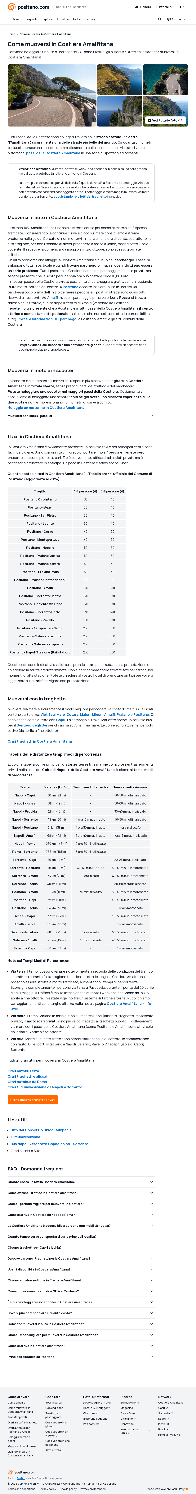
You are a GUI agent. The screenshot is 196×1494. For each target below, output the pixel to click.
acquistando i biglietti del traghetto (80, 196)
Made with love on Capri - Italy (166, 1489)
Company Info (72, 1483)
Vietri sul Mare (53, 714)
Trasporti (30, 19)
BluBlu (21, 1478)
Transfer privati (17, 1417)
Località (63, 19)
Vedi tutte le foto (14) (166, 120)
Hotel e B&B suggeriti (96, 1408)
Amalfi (52, 297)
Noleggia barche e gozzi (19, 1439)
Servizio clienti (130, 1402)
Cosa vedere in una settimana (57, 1442)
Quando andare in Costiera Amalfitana (20, 1453)
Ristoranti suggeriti (95, 1418)
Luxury (91, 19)
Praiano (123, 714)
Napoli (164, 1418)
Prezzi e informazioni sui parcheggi (47, 319)
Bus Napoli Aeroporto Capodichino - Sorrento (49, 1143)
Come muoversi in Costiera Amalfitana (20, 1409)
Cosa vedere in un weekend (56, 1433)
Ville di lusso (91, 1413)
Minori (97, 714)
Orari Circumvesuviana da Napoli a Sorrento (45, 1087)
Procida (165, 1429)
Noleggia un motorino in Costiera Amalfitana (46, 407)
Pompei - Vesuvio (171, 1434)
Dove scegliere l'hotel (97, 1402)
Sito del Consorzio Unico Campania (41, 1130)
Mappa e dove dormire (22, 1446)
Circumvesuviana (25, 1137)
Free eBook (128, 1413)
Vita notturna (91, 1424)
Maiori (85, 714)
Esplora (47, 19)
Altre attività (53, 1450)
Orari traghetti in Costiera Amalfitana (40, 741)
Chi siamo (129, 1418)
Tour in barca (53, 1402)
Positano (70, 286)
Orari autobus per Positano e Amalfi (19, 1429)
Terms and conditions (21, 1489)
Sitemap (89, 1483)
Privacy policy (47, 1489)
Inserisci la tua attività (136, 1431)
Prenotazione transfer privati (32, 1100)
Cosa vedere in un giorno (56, 1424)
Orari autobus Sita (23, 1071)
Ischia (163, 1424)
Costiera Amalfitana (171, 1402)
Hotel (77, 19)
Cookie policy (68, 1489)
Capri (60, 719)
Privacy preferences (93, 1489)
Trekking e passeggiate (53, 1415)
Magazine (127, 1408)
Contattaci (127, 1424)
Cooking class (54, 1408)
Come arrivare (16, 1402)
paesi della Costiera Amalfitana (53, 153)
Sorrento (166, 1413)
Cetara (72, 714)
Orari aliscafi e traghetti (23, 1422)
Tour (13, 19)
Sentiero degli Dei (32, 725)
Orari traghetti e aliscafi (28, 1076)
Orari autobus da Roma (27, 1081)
